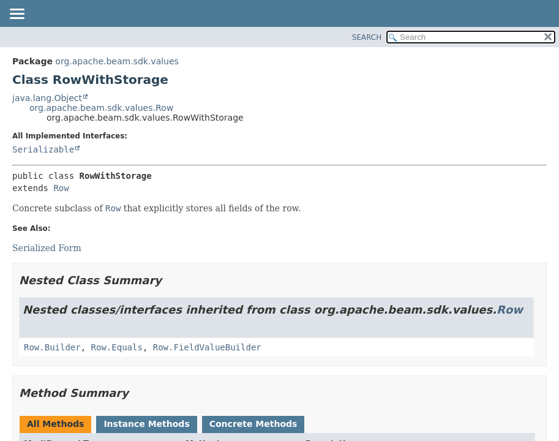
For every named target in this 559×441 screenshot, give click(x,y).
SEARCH (367, 37)
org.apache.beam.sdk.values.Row (101, 108)
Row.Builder (52, 347)
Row (61, 188)
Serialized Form (46, 248)
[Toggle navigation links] (16, 14)
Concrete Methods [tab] (253, 424)
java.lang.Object (47, 98)
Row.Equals (117, 347)
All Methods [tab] (55, 424)
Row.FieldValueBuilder (207, 347)
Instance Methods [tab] (146, 424)
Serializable (43, 149)
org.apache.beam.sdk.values (117, 61)
